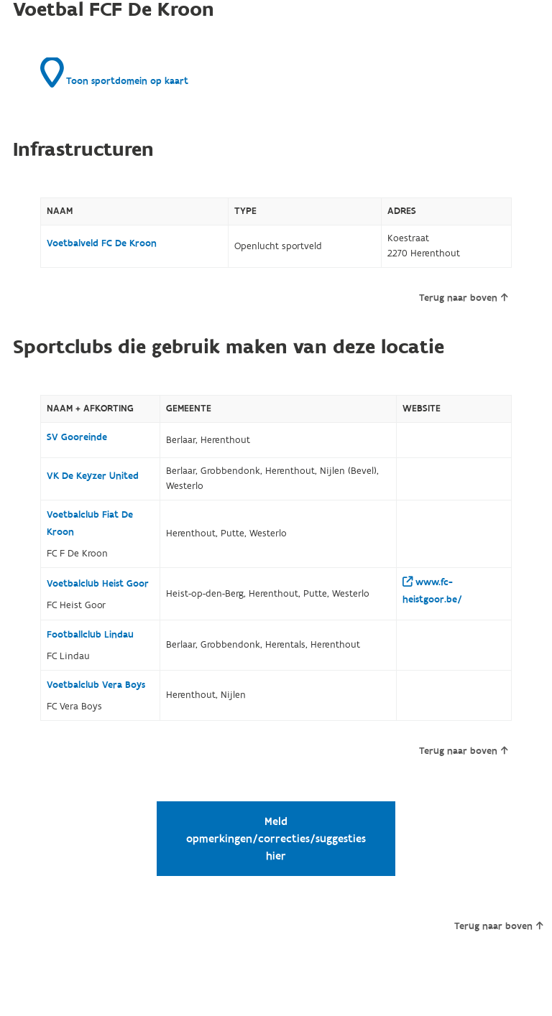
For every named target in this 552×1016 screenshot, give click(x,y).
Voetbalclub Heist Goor (98, 583)
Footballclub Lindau (90, 634)
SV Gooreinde (77, 437)
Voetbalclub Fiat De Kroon (90, 523)
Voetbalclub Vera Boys (96, 685)
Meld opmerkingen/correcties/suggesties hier (276, 838)
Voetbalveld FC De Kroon (102, 243)
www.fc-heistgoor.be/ (432, 591)
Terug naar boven (463, 298)
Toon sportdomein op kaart (114, 72)
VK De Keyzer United (93, 476)
